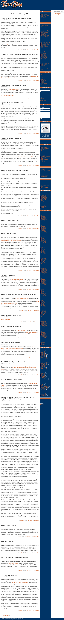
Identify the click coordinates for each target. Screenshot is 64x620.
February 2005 (43, 320)
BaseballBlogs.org (44, 197)
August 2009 (43, 260)
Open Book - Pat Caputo (45, 156)
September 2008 (44, 272)
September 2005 (44, 312)
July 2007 (42, 288)
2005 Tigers (43, 356)
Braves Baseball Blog (44, 46)
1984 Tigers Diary (28, 8)
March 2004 (43, 332)
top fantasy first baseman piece (22, 298)
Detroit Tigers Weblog (45, 148)
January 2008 (43, 281)
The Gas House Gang (45, 35)
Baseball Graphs (44, 176)
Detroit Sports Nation (44, 164)
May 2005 (42, 316)
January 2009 (43, 268)
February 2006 (43, 306)
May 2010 (42, 250)
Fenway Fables (43, 45)
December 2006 (44, 295)
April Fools (43, 375)
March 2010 (43, 252)
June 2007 (43, 289)
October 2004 (43, 324)
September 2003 (44, 338)
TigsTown (42, 160)
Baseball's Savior (44, 37)
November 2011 (44, 230)
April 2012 (42, 225)
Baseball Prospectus (44, 175)
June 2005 (43, 315)
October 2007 (43, 284)
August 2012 (43, 220)
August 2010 (43, 247)
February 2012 (43, 227)
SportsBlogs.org (44, 201)
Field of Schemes (44, 204)
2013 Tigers (43, 374)
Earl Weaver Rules (44, 43)
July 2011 (42, 235)
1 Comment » (36, 310)
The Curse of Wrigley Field (45, 42)
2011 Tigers (29, 49)
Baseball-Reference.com (45, 174)
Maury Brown (43, 196)
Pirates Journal (43, 47)
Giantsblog (43, 51)
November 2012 (44, 219)
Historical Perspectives (45, 386)
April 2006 (42, 304)
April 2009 (42, 264)
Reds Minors (43, 82)
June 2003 (43, 342)
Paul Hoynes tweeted (13, 563)
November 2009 (44, 257)
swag (44, 8)
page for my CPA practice (32, 332)
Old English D (43, 158)
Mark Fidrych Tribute (44, 387)
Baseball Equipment (44, 378)
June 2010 (43, 249)
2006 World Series (44, 364)
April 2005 (42, 317)
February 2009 (43, 267)
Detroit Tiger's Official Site (45, 147)
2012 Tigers (43, 373)
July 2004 (42, 327)
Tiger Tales (43, 151)
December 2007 (44, 282)
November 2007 (44, 283)
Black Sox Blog (43, 34)
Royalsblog (43, 65)
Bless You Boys (43, 149)
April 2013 (42, 215)
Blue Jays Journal (44, 56)
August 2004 (43, 326)
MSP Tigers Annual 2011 (27, 402)
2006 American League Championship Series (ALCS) (45, 358)
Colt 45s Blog (43, 53)
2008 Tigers (43, 366)
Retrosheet (43, 169)
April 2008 (42, 278)
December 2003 (44, 335)
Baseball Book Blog (44, 30)
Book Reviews (43, 382)
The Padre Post (43, 59)
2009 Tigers (43, 367)
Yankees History (44, 48)
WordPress (42, 404)
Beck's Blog (43, 155)
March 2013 (43, 216)
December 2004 (44, 322)
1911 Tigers (30, 520)
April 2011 (42, 238)
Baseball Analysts (44, 206)
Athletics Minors (44, 84)
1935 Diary (43, 351)
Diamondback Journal (45, 63)
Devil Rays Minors (44, 83)
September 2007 (44, 285)
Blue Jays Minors (44, 80)
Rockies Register (44, 62)
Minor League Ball (44, 205)
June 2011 (43, 236)
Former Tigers (43, 385)
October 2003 (43, 337)
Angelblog (42, 41)
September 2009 (44, 259)
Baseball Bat (43, 376)
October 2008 (43, 271)
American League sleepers (17, 279)
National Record (44, 57)
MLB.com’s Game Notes (14, 89)
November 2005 (44, 310)
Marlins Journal (43, 54)
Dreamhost (42, 98)
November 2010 (44, 243)
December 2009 (44, 256)
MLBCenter (43, 200)
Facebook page (21, 330)
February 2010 (43, 253)
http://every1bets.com (59, 14)
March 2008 (43, 279)
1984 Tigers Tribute (44, 141)
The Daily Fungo (44, 157)
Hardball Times (43, 195)
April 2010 (42, 251)
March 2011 (43, 239)
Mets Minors (43, 79)
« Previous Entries (5, 615)
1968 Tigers (43, 352)
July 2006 (42, 301)
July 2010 (42, 248)
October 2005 (43, 311)
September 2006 (44, 299)
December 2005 (44, 309)
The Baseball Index (44, 187)
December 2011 (44, 229)
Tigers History (43, 393)
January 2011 (43, 241)
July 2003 (42, 341)
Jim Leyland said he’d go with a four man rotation (23, 156)
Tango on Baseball (44, 198)
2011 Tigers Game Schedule (46, 16)
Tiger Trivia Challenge (45, 390)
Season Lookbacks (44, 388)
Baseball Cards (43, 377)
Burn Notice (43, 383)
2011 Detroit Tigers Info (45, 15)
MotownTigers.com (44, 150)
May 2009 (42, 263)
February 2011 (43, 240)
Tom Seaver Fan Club (45, 36)
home (3, 8)
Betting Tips (43, 20)
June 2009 (43, 262)
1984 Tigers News (44, 354)
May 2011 (42, 237)
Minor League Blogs (44, 74)
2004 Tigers (43, 355)
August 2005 (43, 313)
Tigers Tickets (43, 394)
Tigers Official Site (44, 14)
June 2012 (43, 222)
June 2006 (43, 302)
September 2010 (44, 246)
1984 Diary (43, 353)
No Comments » (36, 49)
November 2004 (44, 323)
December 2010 (44, 242)
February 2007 (43, 293)
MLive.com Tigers (44, 154)
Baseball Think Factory (45, 194)
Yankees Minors (44, 78)
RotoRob (42, 207)
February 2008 (43, 280)
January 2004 (43, 334)
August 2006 (43, 300)
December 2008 (44, 269)
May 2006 (42, 303)
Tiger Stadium (43, 389)
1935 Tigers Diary (10, 8)
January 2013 (43, 218)
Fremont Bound (43, 52)
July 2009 (42, 261)
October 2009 (43, 258)
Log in (42, 400)
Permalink (21, 49)
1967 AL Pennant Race (45, 31)
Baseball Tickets (43, 100)
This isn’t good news (5, 319)
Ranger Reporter (44, 64)
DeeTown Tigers (44, 161)
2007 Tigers (43, 365)
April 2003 (42, 344)
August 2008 (43, 273)
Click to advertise (58, 13)
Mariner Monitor (43, 58)
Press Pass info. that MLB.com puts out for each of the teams (21, 147)
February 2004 (43, 333)
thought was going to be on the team (20, 582)
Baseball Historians (37, 8)
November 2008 (44, 270)
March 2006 (43, 305)
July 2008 (42, 274)
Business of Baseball (44, 184)
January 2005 (43, 321)
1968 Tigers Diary (19, 8)
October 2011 (43, 231)
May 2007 (42, 290)
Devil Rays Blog (44, 55)
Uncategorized (29, 321)
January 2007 (43, 294)
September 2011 (44, 232)
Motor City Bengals (44, 159)
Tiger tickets (9, 44)
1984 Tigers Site (44, 27)
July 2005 (42, 314)
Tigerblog (42, 26)
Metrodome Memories (45, 44)
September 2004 (44, 325)
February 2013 (43, 217)
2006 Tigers (43, 363)
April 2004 (42, 331)
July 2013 (42, 214)
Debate (42, 384)
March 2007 (43, 292)
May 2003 (42, 343)
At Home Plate (43, 199)
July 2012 (42, 221)
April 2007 (42, 291)
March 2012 (43, 226)
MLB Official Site (44, 17)
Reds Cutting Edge (44, 33)
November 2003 (44, 336)
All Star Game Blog (44, 32)
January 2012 (43, 228)
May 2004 (42, 330)
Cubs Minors (43, 81)
